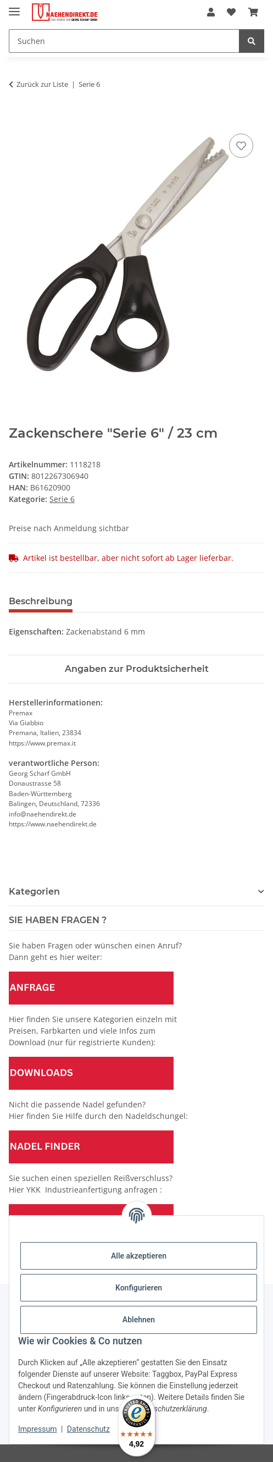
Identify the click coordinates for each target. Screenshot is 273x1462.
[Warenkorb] (253, 12)
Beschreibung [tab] (41, 601)
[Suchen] (124, 41)
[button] (211, 12)
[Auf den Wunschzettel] (241, 146)
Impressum (37, 1429)
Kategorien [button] (34, 891)
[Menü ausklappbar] (14, 7)
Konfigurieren (138, 1287)
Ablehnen (138, 1319)
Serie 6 (62, 499)
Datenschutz (88, 1429)
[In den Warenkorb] (17, 119)
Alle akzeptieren (138, 1255)
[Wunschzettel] (231, 12)
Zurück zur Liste (42, 84)
